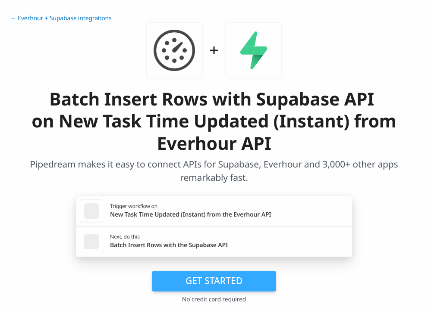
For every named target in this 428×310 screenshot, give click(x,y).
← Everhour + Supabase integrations (61, 18)
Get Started (214, 281)
